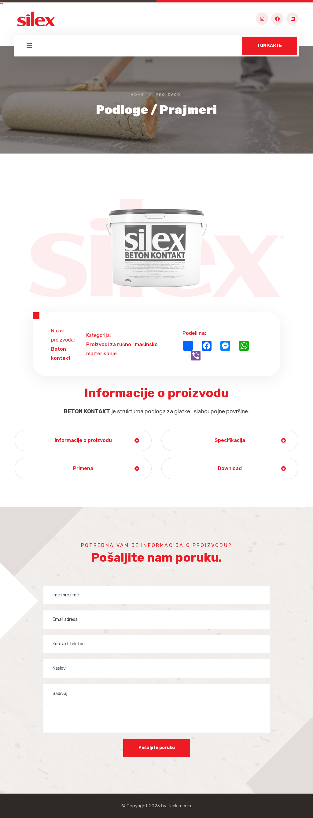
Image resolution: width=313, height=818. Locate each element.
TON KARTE (269, 45)
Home (138, 94)
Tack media (179, 806)
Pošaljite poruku (156, 747)
